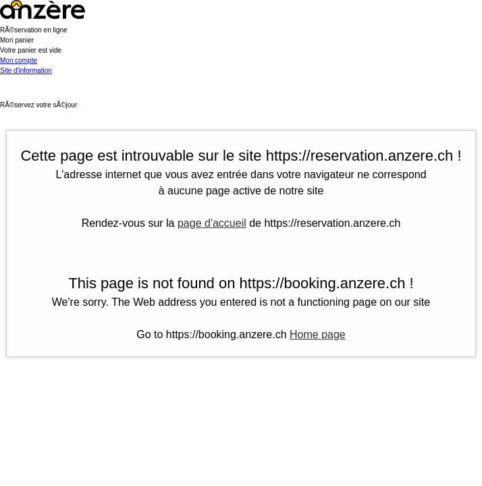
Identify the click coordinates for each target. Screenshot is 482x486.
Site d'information (26, 70)
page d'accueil (212, 223)
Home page (318, 334)
